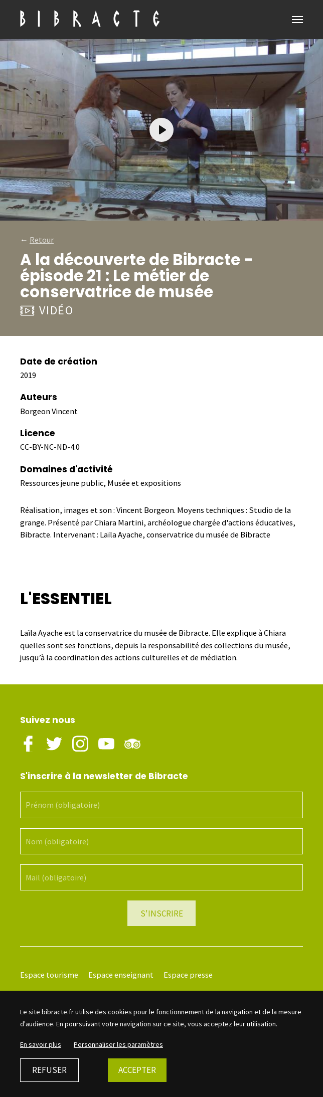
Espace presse (188, 975)
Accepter (137, 1069)
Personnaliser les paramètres (118, 1044)
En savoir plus (40, 1044)
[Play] (161, 130)
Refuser (49, 1069)
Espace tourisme (49, 975)
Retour (42, 240)
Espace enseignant (120, 975)
